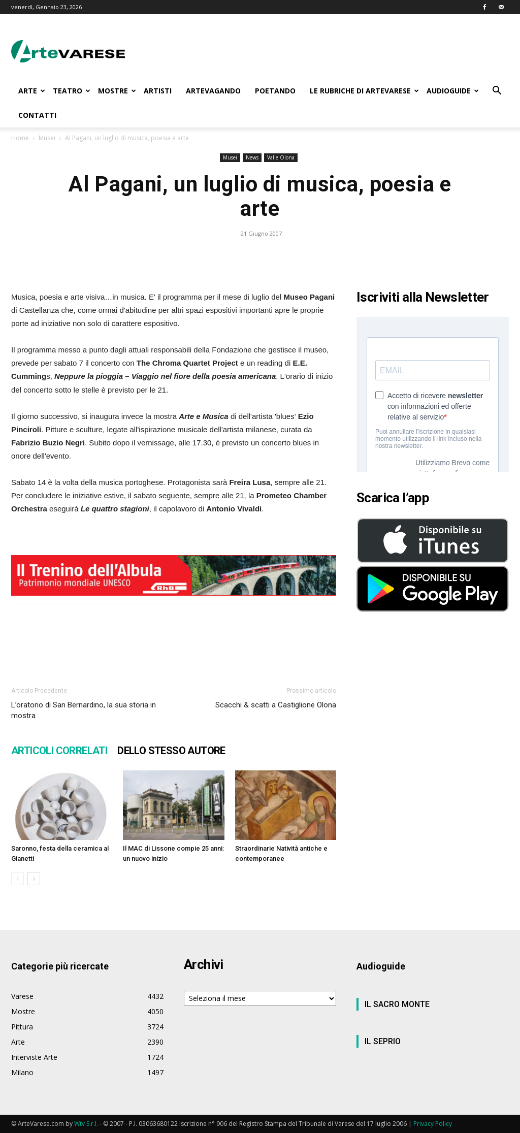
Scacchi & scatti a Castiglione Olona (275, 704)
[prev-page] (17, 878)
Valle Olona (281, 157)
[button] (496, 91)
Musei (47, 138)
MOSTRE (117, 90)
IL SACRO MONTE (397, 1004)
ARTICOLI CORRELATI (59, 750)
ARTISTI (158, 90)
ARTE (31, 90)
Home (20, 138)
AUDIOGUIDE (453, 90)
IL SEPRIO (383, 1041)
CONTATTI (37, 115)
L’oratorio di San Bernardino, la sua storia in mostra (83, 710)
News (252, 157)
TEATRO (71, 90)
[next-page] (33, 878)
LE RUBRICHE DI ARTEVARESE (364, 90)
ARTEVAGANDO (213, 90)
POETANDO (275, 90)
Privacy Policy (432, 1123)
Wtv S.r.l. (86, 1123)
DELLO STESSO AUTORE (171, 750)
